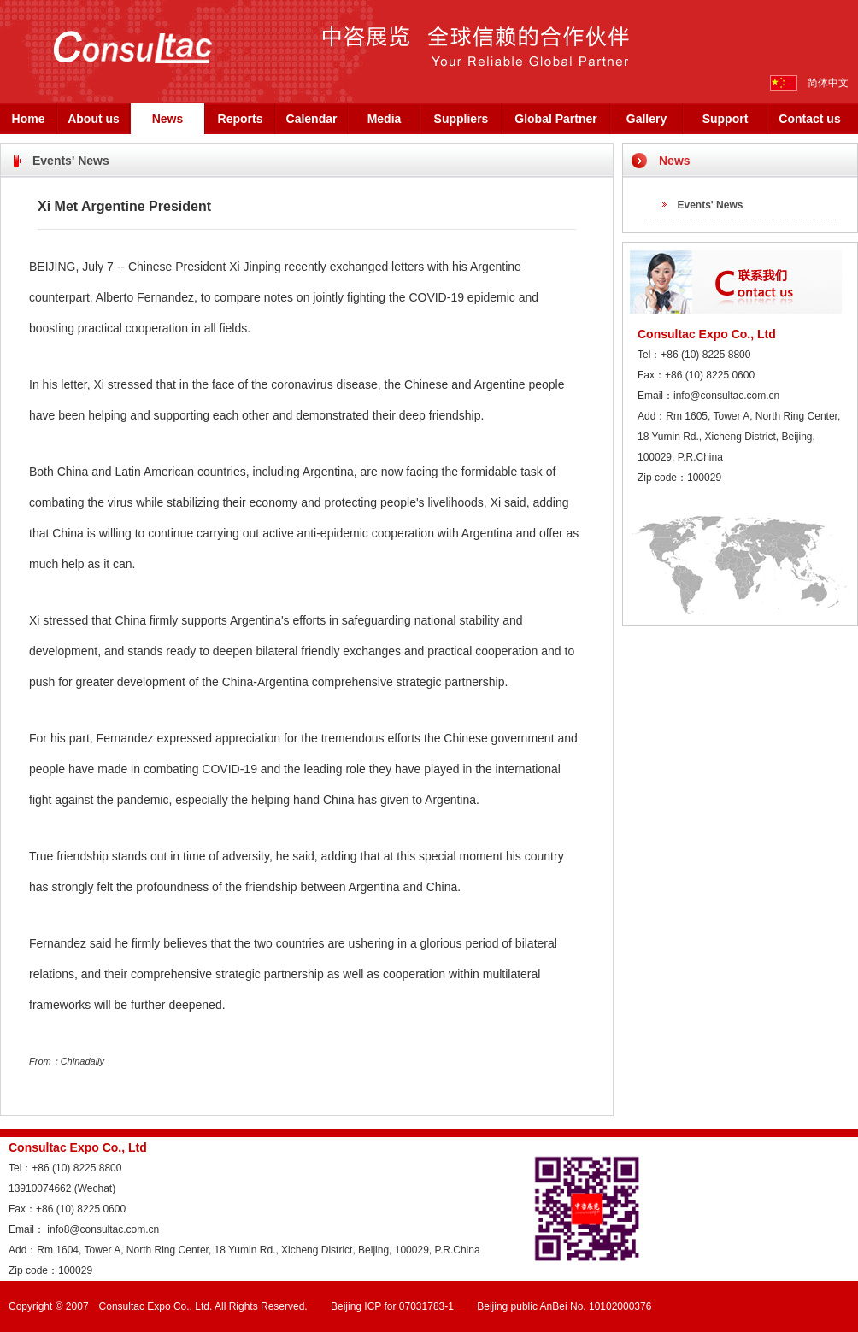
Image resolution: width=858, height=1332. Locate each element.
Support (725, 119)
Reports (240, 119)
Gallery (646, 119)
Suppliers (461, 119)
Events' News (710, 205)
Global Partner (555, 119)
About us (94, 119)
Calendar (312, 119)
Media (384, 119)
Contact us (809, 119)
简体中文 (828, 83)
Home (28, 119)
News (168, 119)
